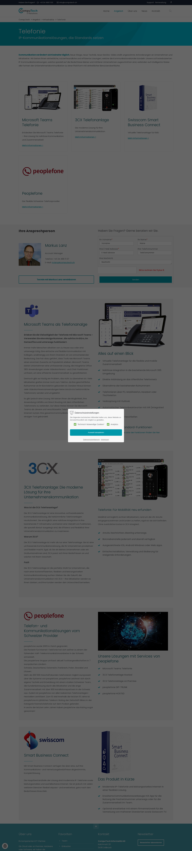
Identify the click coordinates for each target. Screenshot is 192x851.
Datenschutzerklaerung (91, 440)
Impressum (105, 440)
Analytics (112, 424)
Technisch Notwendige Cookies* (89, 424)
